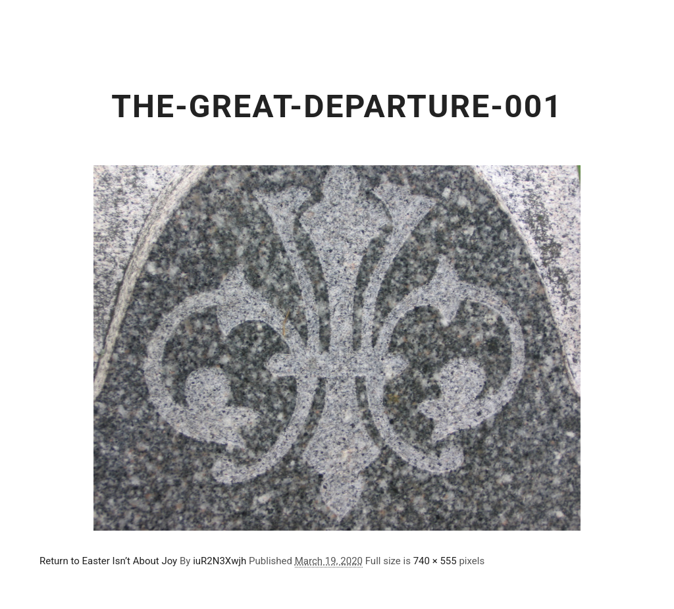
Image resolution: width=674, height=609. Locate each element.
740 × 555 (435, 561)
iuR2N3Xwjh (219, 561)
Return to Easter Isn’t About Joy (108, 561)
